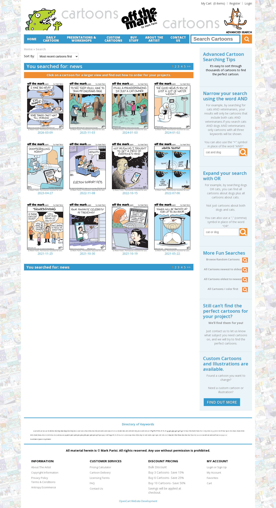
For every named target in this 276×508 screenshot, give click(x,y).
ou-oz (62, 435)
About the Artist (154, 38)
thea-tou (181, 435)
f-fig (152, 431)
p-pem (67, 435)
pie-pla (80, 435)
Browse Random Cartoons (227, 259)
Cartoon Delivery (100, 472)
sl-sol (145, 435)
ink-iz (210, 431)
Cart (209, 483)
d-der (120, 431)
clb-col (97, 431)
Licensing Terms (100, 478)
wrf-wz (216, 435)
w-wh (205, 435)
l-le (219, 431)
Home (31, 39)
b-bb (50, 431)
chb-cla (91, 431)
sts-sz (165, 435)
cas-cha (84, 431)
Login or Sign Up (217, 467)
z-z (225, 435)
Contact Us (178, 38)
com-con (104, 431)
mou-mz (41, 435)
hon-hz (199, 431)
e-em (142, 431)
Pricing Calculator (100, 467)
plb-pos (86, 435)
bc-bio (55, 431)
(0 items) (213, 3)
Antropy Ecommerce (43, 487)
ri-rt (116, 435)
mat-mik (240, 431)
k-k (216, 431)
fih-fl (156, 431)
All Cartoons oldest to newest (226, 279)
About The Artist (41, 467)
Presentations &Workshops (81, 38)
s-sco (125, 435)
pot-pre (93, 435)
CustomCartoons (113, 38)
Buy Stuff (133, 38)
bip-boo (61, 431)
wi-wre (210, 435)
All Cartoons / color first (228, 289)
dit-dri (132, 431)
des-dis (126, 431)
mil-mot (34, 435)
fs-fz (165, 431)
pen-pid (73, 435)
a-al (35, 431)
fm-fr (160, 431)
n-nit (47, 435)
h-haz (186, 431)
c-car (78, 431)
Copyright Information (44, 472)
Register (234, 3)
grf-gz (181, 431)
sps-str (158, 435)
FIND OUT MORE (222, 402)
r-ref (107, 435)
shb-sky (139, 435)
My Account (214, 472)
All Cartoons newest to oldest (226, 269)
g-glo (169, 431)
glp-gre (175, 431)
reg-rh (112, 435)
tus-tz (194, 435)
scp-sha (131, 435)
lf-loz (223, 431)
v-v (201, 435)
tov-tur (188, 435)
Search (41, 49)
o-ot (58, 435)
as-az (45, 431)
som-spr (151, 435)
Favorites (212, 478)
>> (189, 66)
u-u (198, 435)
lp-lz (228, 431)
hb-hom (192, 431)
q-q (103, 435)
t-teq (170, 435)
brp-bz (73, 431)
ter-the (175, 435)
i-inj (205, 431)
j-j (214, 431)
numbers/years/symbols (40, 439)
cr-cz (115, 431)
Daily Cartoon (51, 38)
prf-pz (99, 435)
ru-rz (120, 435)
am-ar (40, 431)
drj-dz (137, 431)
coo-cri (110, 431)
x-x (220, 435)
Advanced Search (239, 32)
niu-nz (53, 435)
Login (248, 3)
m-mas (233, 431)
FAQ (92, 483)
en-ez (147, 431)
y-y (223, 435)
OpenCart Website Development (138, 501)
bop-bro (67, 431)
